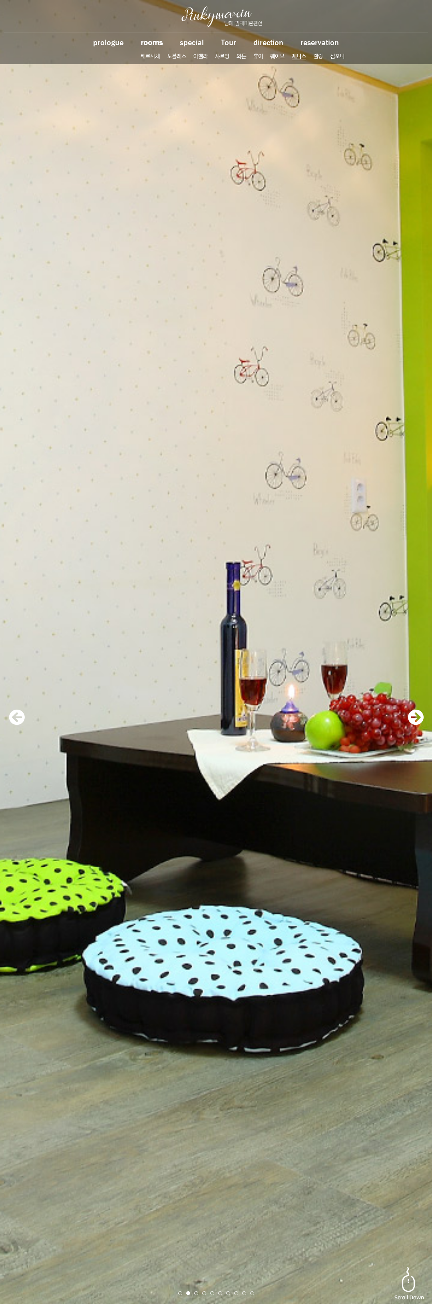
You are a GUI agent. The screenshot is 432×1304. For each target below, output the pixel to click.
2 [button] (188, 1293)
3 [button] (196, 1293)
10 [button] (252, 1293)
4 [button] (204, 1293)
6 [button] (220, 1293)
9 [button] (244, 1293)
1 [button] (180, 1293)
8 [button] (236, 1293)
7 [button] (228, 1293)
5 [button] (212, 1293)
